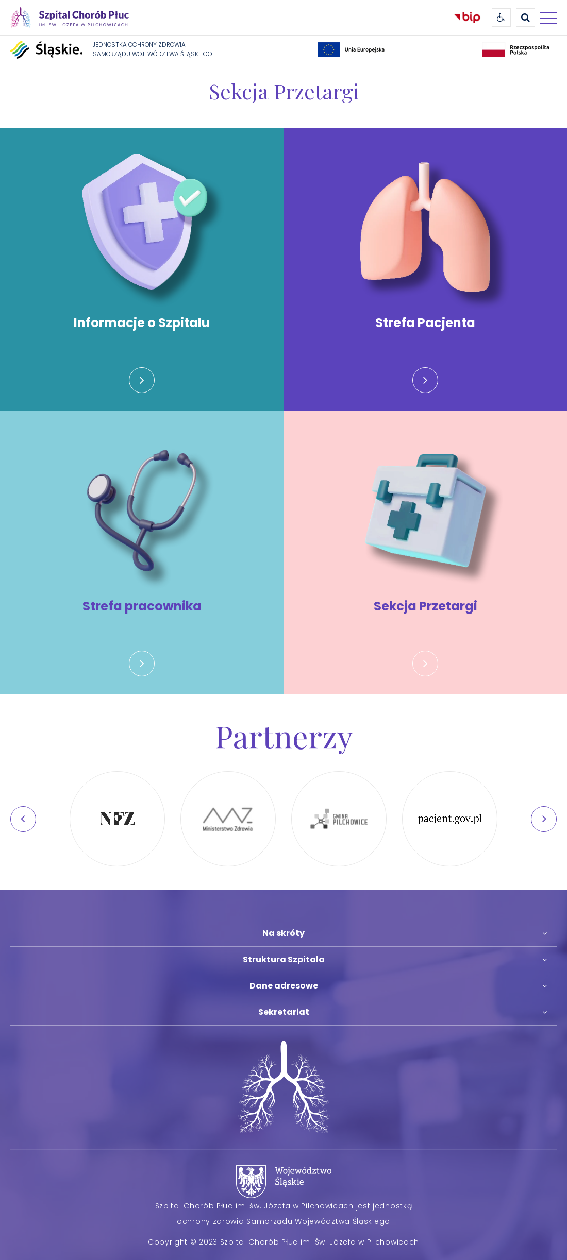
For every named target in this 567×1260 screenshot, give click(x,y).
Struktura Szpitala (284, 959)
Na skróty (283, 933)
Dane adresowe (283, 986)
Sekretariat (283, 1012)
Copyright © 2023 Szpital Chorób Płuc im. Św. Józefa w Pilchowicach (283, 1242)
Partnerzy (283, 735)
